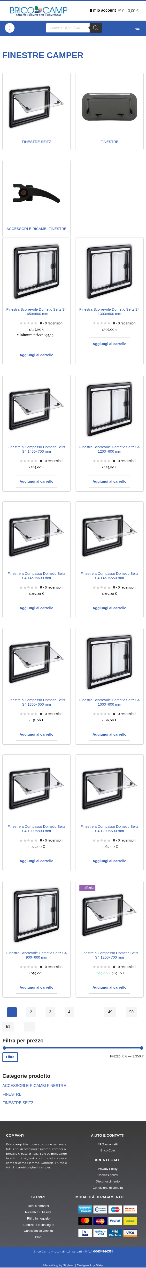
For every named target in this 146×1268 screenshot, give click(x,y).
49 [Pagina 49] (110, 1012)
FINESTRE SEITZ (18, 1103)
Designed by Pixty (90, 1266)
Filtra (10, 1057)
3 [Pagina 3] (50, 1012)
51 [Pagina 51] (8, 1027)
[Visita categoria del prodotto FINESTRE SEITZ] (36, 111)
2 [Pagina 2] (31, 1012)
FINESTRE (12, 1094)
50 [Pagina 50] (131, 1012)
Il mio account (103, 10)
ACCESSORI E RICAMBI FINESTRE (34, 1086)
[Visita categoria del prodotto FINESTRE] (109, 111)
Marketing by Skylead (58, 1266)
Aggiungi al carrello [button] (37, 355)
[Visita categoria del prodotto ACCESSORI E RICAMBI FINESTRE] (36, 199)
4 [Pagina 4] (69, 1012)
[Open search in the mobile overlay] (74, 28)
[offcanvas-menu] (137, 28)
